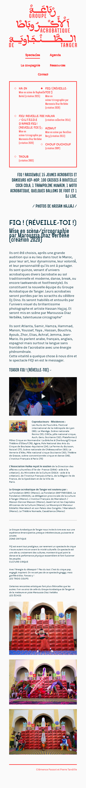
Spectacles (32, 55)
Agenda (55, 55)
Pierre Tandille (68, 769)
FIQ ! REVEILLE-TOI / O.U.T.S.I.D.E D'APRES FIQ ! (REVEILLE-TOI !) (31, 129)
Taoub (26, 158)
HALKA (57, 118)
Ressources (57, 65)
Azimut (58, 132)
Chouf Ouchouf (58, 146)
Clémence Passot (46, 769)
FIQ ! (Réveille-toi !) (56, 97)
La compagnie (30, 65)
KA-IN (32, 92)
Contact (43, 74)
